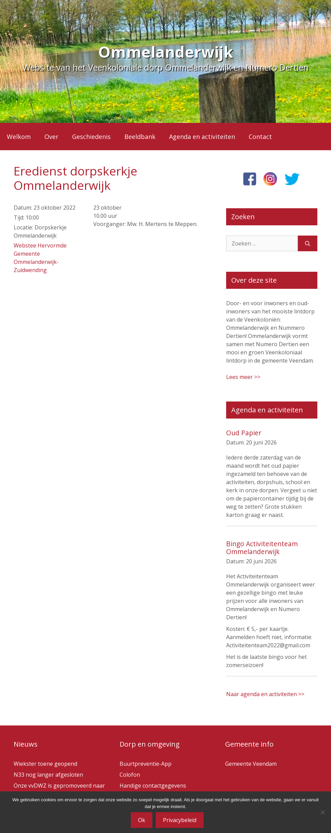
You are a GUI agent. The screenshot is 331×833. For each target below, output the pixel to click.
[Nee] (322, 812)
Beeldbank (139, 136)
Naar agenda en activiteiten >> (265, 694)
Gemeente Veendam (251, 763)
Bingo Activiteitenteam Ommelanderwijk (262, 547)
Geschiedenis (91, 136)
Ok (141, 820)
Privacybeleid (179, 820)
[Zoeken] (307, 243)
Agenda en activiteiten (202, 136)
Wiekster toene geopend (45, 763)
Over (51, 136)
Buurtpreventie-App (145, 763)
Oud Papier (243, 432)
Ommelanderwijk (165, 51)
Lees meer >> (243, 377)
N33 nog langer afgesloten (48, 774)
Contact (260, 136)
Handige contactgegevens (153, 785)
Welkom (19, 136)
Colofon (130, 774)
